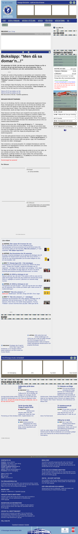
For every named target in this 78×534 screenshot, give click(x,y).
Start (9, 31)
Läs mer (24, 486)
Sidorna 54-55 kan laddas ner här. (11, 93)
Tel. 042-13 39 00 (7, 3)
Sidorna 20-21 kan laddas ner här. (11, 91)
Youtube (26, 524)
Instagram (21, 524)
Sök (47, 25)
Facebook (15, 524)
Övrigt (13, 31)
